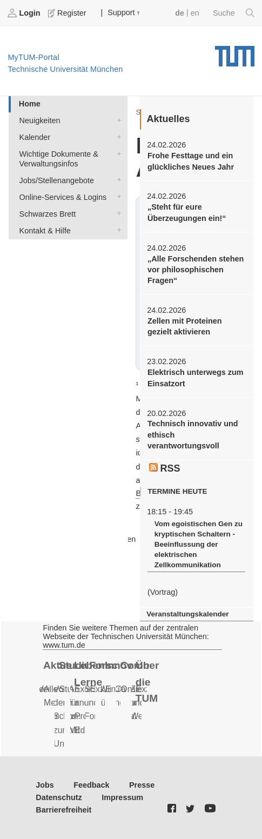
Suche (233, 13)
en (195, 13)
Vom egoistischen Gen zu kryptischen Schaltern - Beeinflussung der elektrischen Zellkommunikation (198, 544)
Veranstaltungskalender (187, 614)
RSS (164, 468)
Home (30, 103)
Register (68, 13)
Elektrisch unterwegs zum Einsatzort (195, 377)
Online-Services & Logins (116, 196)
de (179, 13)
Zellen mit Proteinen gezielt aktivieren (184, 326)
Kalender (116, 136)
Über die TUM (147, 682)
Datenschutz (59, 797)
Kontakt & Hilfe (116, 230)
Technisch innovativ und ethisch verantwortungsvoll (192, 434)
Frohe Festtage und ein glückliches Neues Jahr (190, 161)
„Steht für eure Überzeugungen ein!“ (186, 212)
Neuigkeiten (116, 119)
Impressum (122, 797)
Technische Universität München (234, 52)
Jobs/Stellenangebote (116, 179)
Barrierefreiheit (63, 810)
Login (25, 13)
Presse (141, 785)
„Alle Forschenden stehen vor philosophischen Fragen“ (195, 269)
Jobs (45, 785)
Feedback (91, 785)
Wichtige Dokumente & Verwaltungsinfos (116, 153)
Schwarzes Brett (116, 213)
